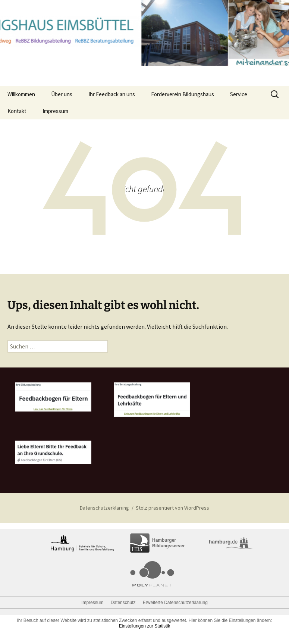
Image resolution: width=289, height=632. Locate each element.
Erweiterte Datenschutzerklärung (175, 602)
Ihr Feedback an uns (111, 94)
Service (238, 94)
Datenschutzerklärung (104, 507)
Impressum (55, 111)
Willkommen (21, 94)
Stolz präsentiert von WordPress (172, 507)
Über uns (61, 94)
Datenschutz (123, 602)
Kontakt (16, 111)
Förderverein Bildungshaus (182, 94)
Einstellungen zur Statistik (144, 626)
